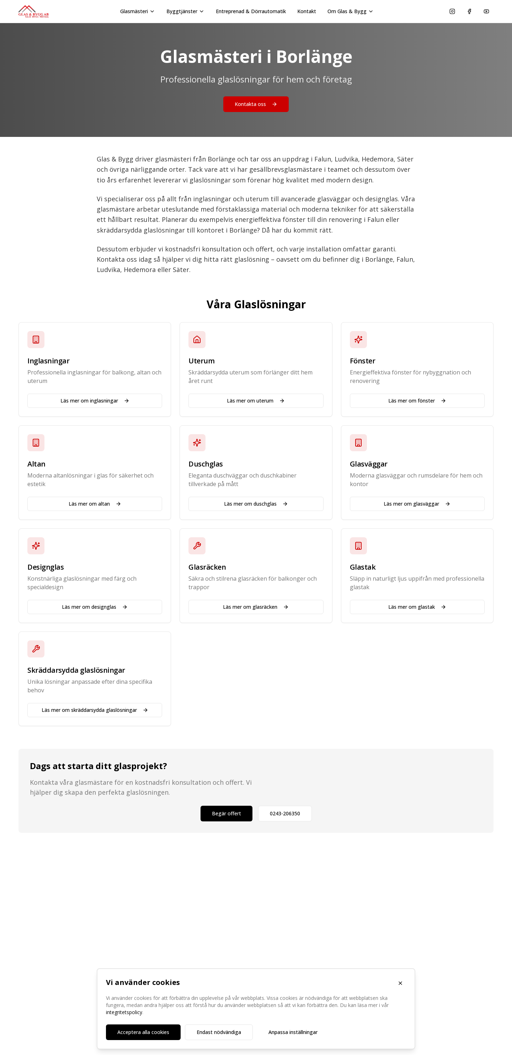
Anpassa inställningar (293, 1032)
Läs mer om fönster (417, 400)
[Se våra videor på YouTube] (486, 11)
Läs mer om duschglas (256, 503)
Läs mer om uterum (256, 400)
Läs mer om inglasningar (94, 400)
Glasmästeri (137, 11)
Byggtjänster (185, 11)
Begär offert (226, 813)
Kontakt (306, 11)
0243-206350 (285, 813)
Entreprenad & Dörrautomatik (251, 11)
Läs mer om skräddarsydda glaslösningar (95, 710)
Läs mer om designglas (95, 606)
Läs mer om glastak (417, 606)
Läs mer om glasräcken (256, 606)
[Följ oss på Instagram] (452, 11)
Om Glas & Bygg (350, 11)
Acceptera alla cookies (143, 1032)
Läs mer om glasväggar (417, 503)
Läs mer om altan (95, 503)
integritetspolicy (124, 1012)
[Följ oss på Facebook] (469, 11)
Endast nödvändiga (219, 1032)
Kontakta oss (256, 104)
